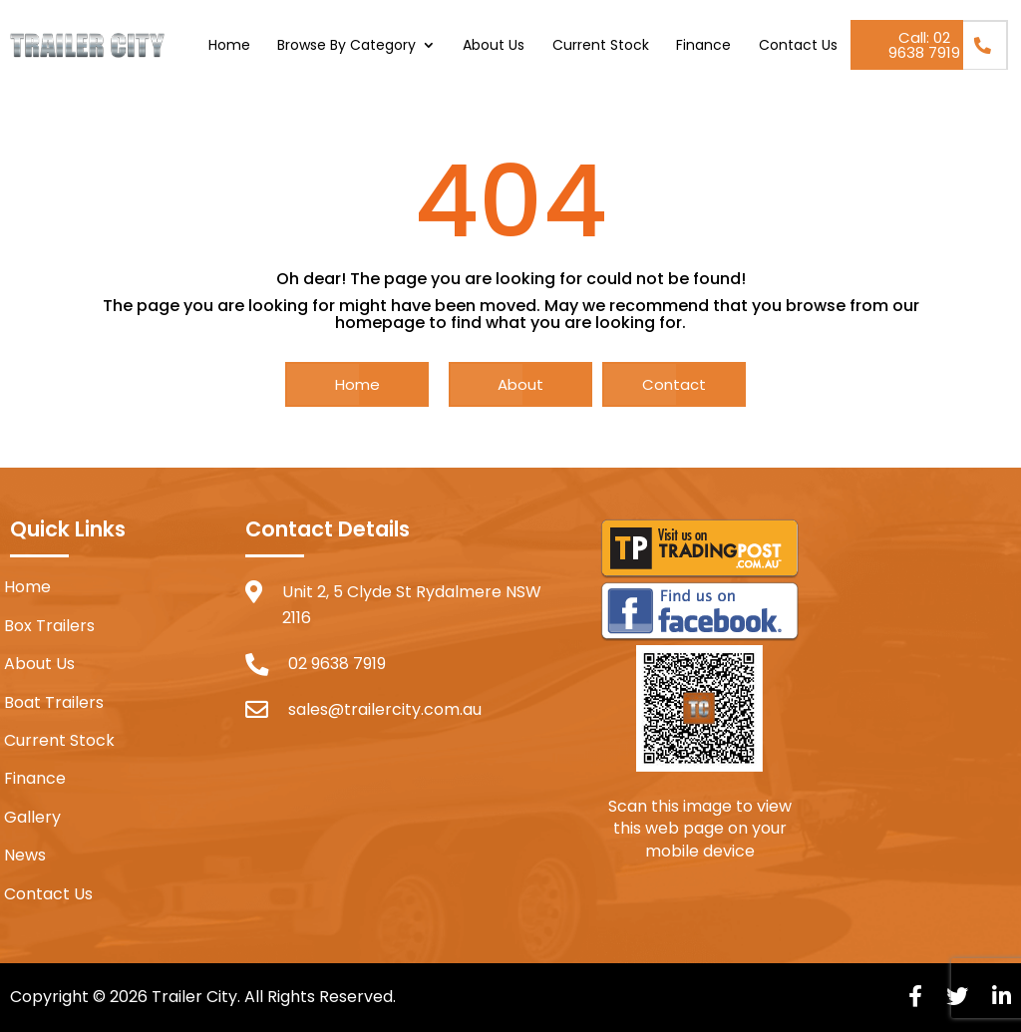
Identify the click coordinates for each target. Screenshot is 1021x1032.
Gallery (32, 818)
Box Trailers (49, 626)
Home (229, 46)
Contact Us (798, 46)
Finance (703, 46)
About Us (493, 46)
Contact (674, 384)
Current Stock (600, 46)
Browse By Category (346, 46)
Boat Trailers (54, 703)
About (520, 384)
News (25, 855)
